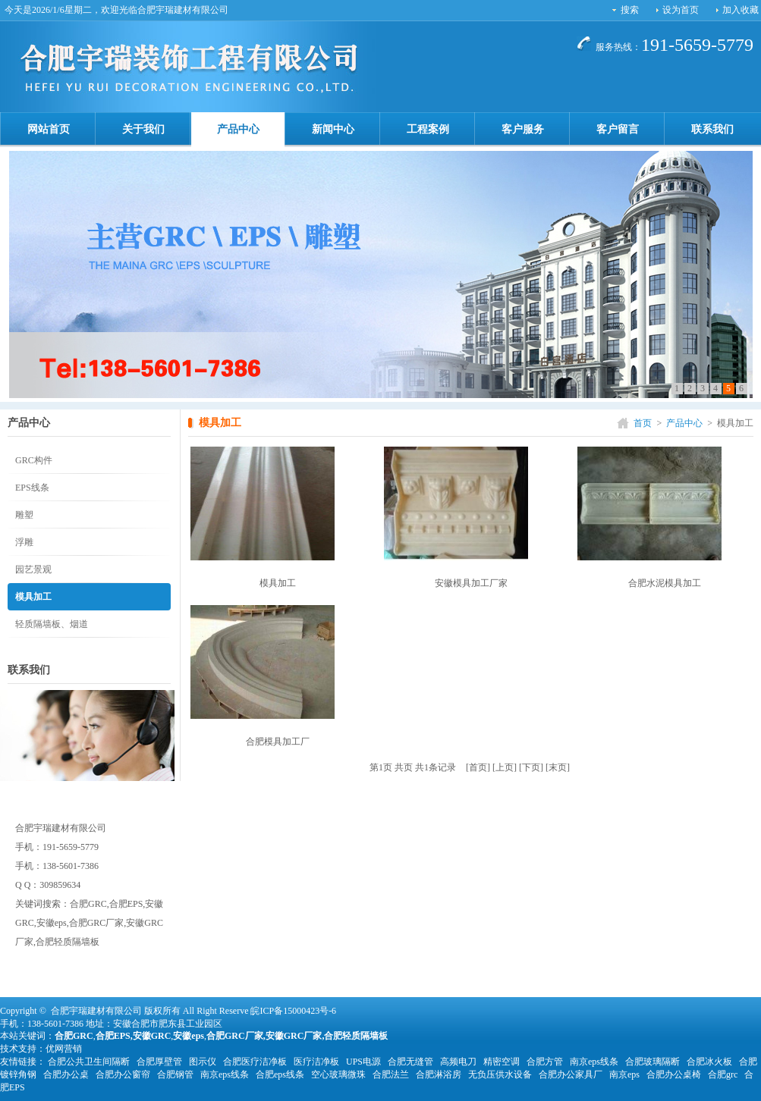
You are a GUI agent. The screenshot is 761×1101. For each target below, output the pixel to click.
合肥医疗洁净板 (255, 1061)
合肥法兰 (391, 1074)
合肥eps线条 (280, 1074)
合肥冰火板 (709, 1061)
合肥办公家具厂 (570, 1074)
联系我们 (712, 129)
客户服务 (523, 129)
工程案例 (428, 129)
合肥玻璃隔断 (652, 1061)
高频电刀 (458, 1061)
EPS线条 (32, 487)
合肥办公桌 (66, 1074)
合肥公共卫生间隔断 (89, 1061)
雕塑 (24, 515)
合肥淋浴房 (438, 1074)
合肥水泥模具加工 (664, 583)
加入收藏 (740, 10)
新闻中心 (333, 129)
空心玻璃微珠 (338, 1074)
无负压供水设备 (500, 1074)
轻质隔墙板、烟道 (51, 624)
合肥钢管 (175, 1074)
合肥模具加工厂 (278, 741)
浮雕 (24, 542)
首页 (643, 423)
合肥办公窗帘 (123, 1074)
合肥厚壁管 (159, 1061)
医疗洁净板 (316, 1061)
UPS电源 (363, 1061)
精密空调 (501, 1061)
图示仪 (202, 1061)
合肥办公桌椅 (673, 1074)
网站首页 (48, 129)
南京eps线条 (594, 1061)
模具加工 (33, 596)
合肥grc (722, 1074)
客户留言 (617, 129)
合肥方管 (545, 1061)
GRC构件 (33, 460)
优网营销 (64, 1048)
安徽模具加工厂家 (471, 583)
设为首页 (680, 10)
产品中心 (238, 129)
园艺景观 (33, 569)
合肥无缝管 (410, 1061)
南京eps (624, 1074)
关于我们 (143, 129)
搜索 (630, 10)
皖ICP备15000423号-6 (293, 1010)
